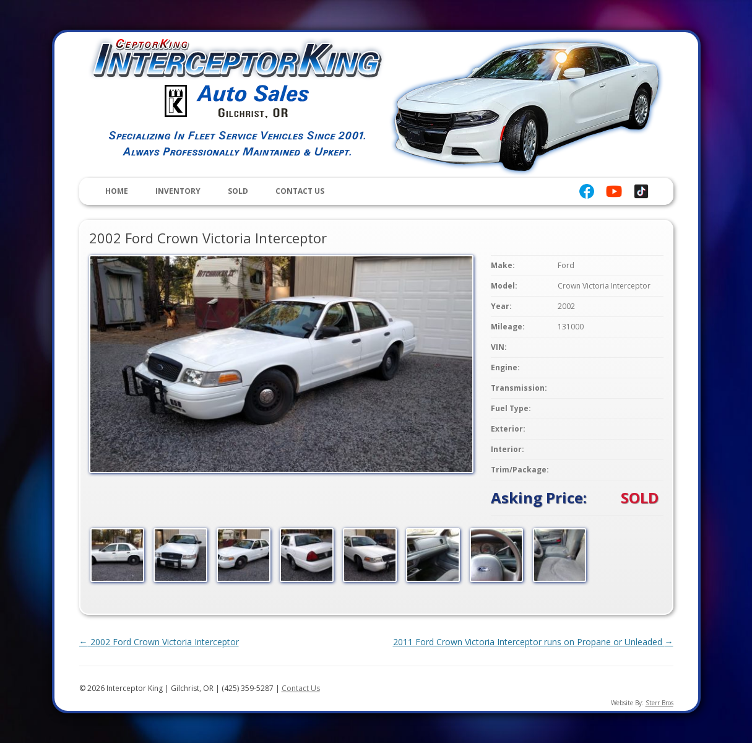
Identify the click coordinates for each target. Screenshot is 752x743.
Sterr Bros (659, 702)
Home (116, 191)
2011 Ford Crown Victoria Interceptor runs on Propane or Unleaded (533, 642)
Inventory (178, 191)
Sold (238, 191)
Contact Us (299, 191)
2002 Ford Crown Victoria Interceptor (159, 642)
